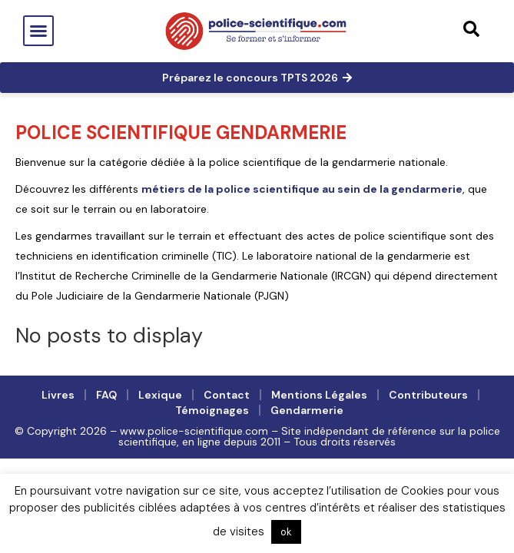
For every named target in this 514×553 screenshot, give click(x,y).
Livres (58, 395)
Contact (227, 395)
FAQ (106, 395)
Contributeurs (428, 395)
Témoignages (212, 410)
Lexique (160, 395)
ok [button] (286, 531)
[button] (38, 30)
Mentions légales (319, 395)
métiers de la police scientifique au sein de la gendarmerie (302, 189)
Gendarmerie (306, 410)
